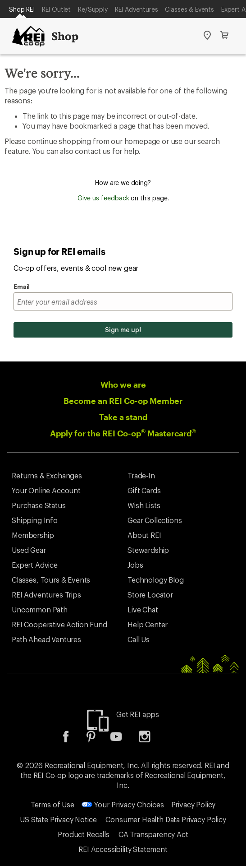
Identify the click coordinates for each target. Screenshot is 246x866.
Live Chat (143, 609)
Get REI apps (137, 714)
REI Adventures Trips (46, 594)
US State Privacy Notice (58, 819)
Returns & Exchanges (47, 475)
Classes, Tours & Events (51, 579)
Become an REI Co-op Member (123, 401)
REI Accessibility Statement (123, 849)
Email (22, 286)
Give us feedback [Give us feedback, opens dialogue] (103, 198)
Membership (33, 535)
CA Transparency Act (153, 834)
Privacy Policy (193, 804)
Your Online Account (46, 490)
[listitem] (72, 739)
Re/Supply (93, 9)
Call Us (139, 639)
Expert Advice (35, 564)
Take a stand (123, 417)
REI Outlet (56, 9)
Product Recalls (83, 834)
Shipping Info (35, 520)
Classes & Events (189, 9)
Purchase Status (39, 505)
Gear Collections (155, 520)
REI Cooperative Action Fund (59, 624)
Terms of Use (52, 804)
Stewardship (148, 550)
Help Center (148, 624)
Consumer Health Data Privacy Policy (165, 819)
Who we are (123, 384)
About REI (144, 535)
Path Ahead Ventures (46, 639)
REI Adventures (136, 9)
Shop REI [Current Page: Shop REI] (22, 9)
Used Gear (29, 550)
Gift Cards (144, 490)
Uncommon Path (40, 609)
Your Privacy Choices (123, 804)
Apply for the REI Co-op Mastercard (123, 433)
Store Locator (150, 594)
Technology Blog (156, 579)
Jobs (135, 564)
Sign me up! (123, 329)
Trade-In (141, 475)
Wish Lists (144, 505)
